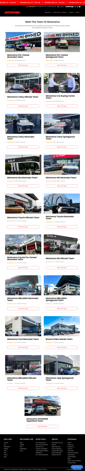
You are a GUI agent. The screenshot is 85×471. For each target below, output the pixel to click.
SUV (21, 447)
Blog (69, 459)
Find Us (61, 7)
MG (5, 453)
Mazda (6, 449)
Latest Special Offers (42, 451)
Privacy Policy (72, 463)
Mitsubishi (7, 447)
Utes (21, 443)
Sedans (22, 445)
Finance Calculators (41, 449)
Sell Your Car (57, 12)
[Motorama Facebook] (75, 6)
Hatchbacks (23, 449)
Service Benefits (57, 453)
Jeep (5, 457)
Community (71, 455)
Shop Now (48, 12)
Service (72, 12)
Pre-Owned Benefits (42, 455)
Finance (65, 12)
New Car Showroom (42, 445)
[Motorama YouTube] (80, 6)
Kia (5, 445)
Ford (5, 451)
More (78, 12)
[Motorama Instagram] (78, 6)
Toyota (6, 443)
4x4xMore (39, 453)
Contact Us (71, 447)
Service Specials (56, 449)
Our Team (71, 451)
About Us (70, 445)
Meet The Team (23, 65)
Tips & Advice (72, 457)
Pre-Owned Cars (41, 443)
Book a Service (56, 447)
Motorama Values (73, 453)
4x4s (21, 451)
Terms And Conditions (74, 461)
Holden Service (56, 455)
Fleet (69, 443)
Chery (5, 455)
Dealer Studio (77, 469)
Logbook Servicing (57, 451)
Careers (70, 449)
